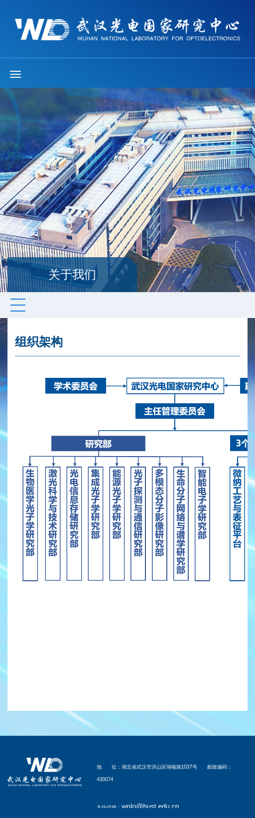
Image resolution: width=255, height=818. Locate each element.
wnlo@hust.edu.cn (150, 807)
